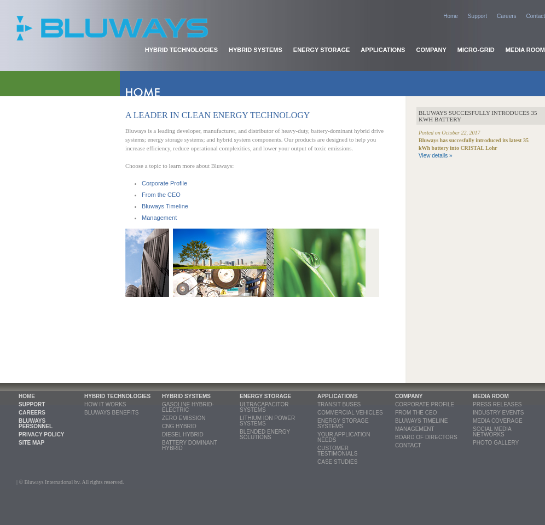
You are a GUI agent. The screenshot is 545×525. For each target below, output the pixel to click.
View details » (436, 156)
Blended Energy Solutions (265, 434)
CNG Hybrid (179, 426)
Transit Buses (339, 404)
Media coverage (498, 421)
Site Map (31, 443)
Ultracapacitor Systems (264, 407)
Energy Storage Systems (343, 423)
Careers (507, 16)
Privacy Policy (42, 434)
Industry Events (498, 413)
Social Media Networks (492, 432)
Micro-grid (476, 49)
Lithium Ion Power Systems (267, 421)
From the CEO (161, 194)
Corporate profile (424, 404)
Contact (535, 16)
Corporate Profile (164, 183)
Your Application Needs (343, 437)
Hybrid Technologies (181, 49)
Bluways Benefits (111, 413)
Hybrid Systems (255, 49)
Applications (383, 49)
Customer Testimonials (337, 451)
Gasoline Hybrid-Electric (188, 407)
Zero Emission (183, 418)
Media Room (525, 49)
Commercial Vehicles (350, 413)
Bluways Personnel (36, 423)
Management (159, 217)
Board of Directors (426, 437)
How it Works (105, 404)
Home (450, 16)
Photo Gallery (496, 443)
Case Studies (337, 462)
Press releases (497, 404)
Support (477, 16)
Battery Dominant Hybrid (189, 445)
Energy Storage (321, 49)
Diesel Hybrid (183, 434)
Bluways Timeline (165, 206)
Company (431, 49)
